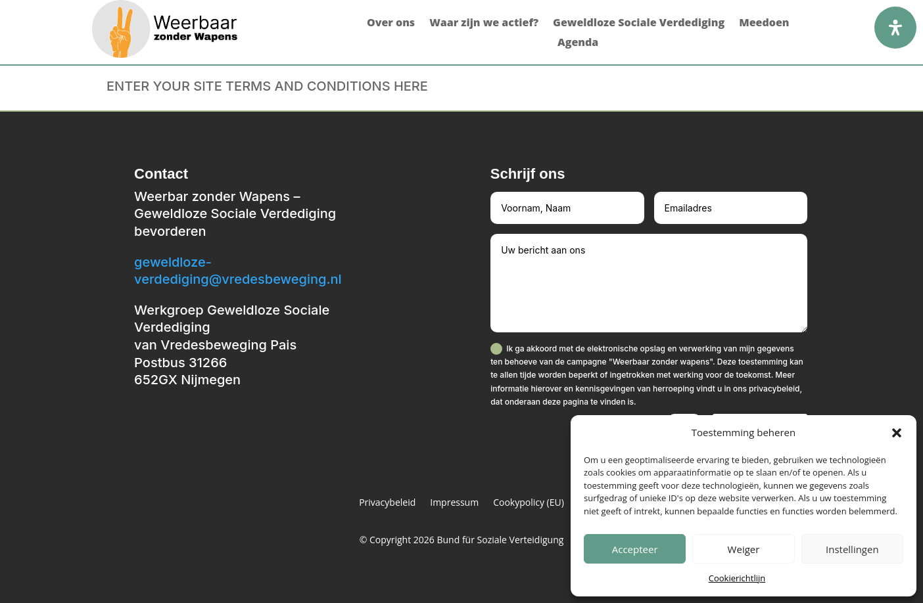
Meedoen (764, 24)
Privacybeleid (387, 503)
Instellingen (852, 549)
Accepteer (635, 549)
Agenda (577, 43)
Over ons (391, 24)
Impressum (454, 503)
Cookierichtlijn (737, 578)
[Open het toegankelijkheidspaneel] (895, 28)
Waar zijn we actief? (483, 24)
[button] (896, 432)
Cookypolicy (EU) (528, 503)
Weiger (744, 549)
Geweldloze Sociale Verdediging (638, 24)
